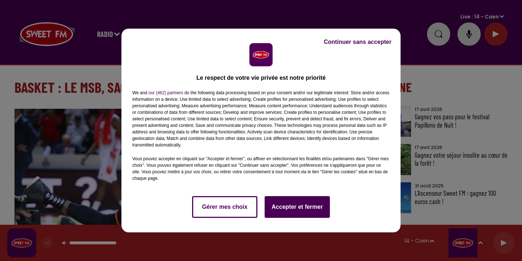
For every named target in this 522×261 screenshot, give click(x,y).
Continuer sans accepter (358, 42)
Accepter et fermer (297, 207)
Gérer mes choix (224, 207)
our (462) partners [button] (165, 92)
